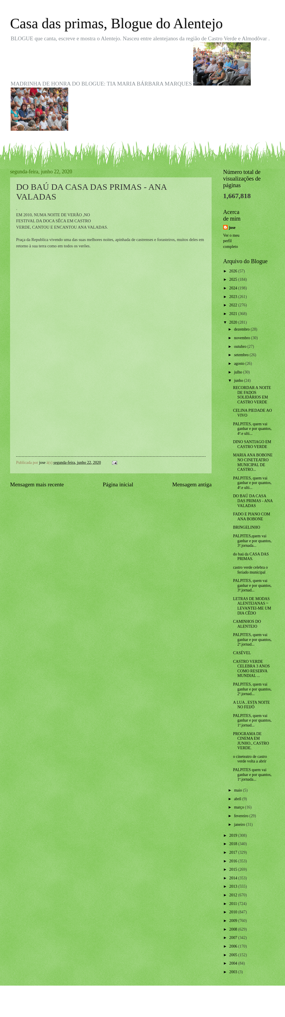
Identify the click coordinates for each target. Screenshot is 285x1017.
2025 (233, 279)
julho (238, 372)
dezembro (242, 329)
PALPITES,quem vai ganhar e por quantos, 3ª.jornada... (252, 541)
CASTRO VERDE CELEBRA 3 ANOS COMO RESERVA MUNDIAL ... (251, 668)
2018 (233, 844)
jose (232, 227)
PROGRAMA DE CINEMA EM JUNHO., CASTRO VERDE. (251, 741)
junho (239, 380)
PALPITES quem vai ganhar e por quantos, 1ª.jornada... (252, 774)
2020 (233, 322)
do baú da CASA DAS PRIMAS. (251, 556)
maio (238, 790)
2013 (233, 886)
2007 (233, 938)
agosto (239, 363)
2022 (233, 305)
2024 (233, 288)
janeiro (240, 824)
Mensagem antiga (192, 484)
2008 (233, 929)
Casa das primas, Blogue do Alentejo (116, 23)
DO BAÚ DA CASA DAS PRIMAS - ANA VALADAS (252, 501)
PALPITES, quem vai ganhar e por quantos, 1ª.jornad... (252, 720)
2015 (233, 869)
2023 (233, 297)
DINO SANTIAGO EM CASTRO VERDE (252, 444)
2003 (233, 972)
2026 (233, 271)
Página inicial (118, 484)
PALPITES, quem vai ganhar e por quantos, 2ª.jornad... (252, 639)
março (239, 807)
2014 (233, 878)
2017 (233, 852)
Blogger (174, 1005)
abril (238, 799)
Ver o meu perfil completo (231, 241)
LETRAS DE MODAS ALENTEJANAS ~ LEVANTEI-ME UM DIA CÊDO (252, 606)
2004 (233, 963)
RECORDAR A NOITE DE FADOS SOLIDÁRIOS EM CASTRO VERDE (252, 395)
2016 (233, 861)
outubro (240, 346)
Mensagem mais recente (37, 484)
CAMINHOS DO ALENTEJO (247, 624)
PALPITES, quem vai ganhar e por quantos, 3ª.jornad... (252, 585)
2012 (233, 895)
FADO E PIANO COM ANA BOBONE (251, 516)
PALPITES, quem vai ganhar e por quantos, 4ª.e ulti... (252, 429)
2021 (233, 314)
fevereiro (241, 816)
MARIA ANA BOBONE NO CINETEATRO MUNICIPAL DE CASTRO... (252, 462)
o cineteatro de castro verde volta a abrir (250, 759)
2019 (233, 835)
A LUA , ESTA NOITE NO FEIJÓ (251, 704)
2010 (233, 912)
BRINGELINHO (246, 527)
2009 (233, 921)
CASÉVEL (242, 653)
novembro (242, 338)
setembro (242, 355)
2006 (233, 946)
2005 (233, 955)
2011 (233, 904)
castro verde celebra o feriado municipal (250, 569)
